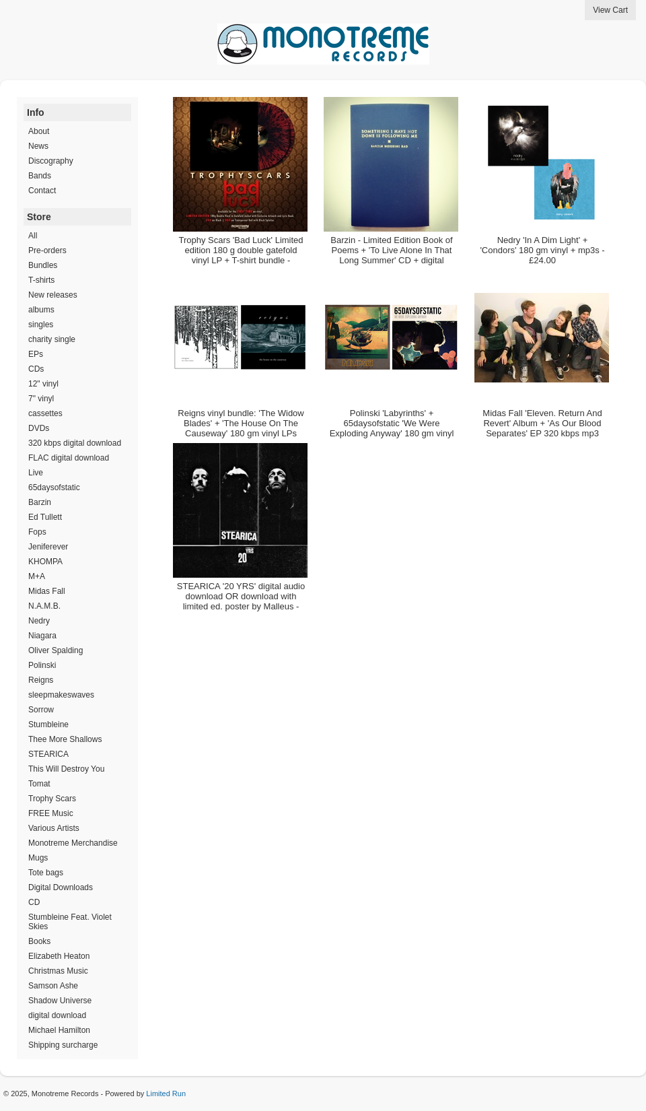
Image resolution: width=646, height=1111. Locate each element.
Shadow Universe (60, 1000)
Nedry (39, 621)
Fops (37, 532)
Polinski (42, 665)
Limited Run (166, 1093)
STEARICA (48, 754)
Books (39, 941)
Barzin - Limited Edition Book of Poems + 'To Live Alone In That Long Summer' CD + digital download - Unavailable (391, 255)
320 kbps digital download (74, 443)
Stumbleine (48, 724)
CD (34, 902)
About (38, 131)
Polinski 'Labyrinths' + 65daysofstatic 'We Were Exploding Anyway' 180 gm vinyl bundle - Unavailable (392, 428)
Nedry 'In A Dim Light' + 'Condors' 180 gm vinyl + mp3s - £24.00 (542, 250)
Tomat (39, 783)
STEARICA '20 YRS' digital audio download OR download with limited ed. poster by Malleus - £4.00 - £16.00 (241, 601)
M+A (36, 576)
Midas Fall (46, 591)
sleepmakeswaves (61, 695)
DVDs (38, 428)
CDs (36, 369)
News (38, 146)
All (32, 235)
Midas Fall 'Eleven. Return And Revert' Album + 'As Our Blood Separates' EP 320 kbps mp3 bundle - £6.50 (542, 428)
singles (40, 324)
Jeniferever (48, 546)
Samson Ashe (53, 985)
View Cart (610, 10)
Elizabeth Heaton (58, 956)
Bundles (42, 265)
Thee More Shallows (65, 739)
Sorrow (41, 709)
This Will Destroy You (66, 769)
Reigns (40, 680)
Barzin (39, 502)
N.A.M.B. (44, 606)
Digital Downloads (60, 887)
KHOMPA (45, 561)
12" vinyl (43, 384)
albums (41, 309)
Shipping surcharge (63, 1045)
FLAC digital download (68, 458)
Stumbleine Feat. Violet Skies (70, 921)
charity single (51, 339)
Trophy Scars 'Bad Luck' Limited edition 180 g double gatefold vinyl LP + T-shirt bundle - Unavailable (240, 255)
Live (35, 472)
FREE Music (50, 813)
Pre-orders (47, 250)
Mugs (38, 858)
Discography (50, 161)
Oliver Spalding (55, 650)
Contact (42, 190)
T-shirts (41, 280)
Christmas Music (58, 971)
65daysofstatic (54, 487)
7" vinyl (41, 398)
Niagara (42, 635)
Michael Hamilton (59, 1030)
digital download (57, 1015)
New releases (52, 295)
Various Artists (53, 828)
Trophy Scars (52, 798)
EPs (35, 354)
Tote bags (45, 872)
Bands (39, 175)
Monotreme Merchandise (73, 843)
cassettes (45, 413)
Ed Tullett (45, 517)
